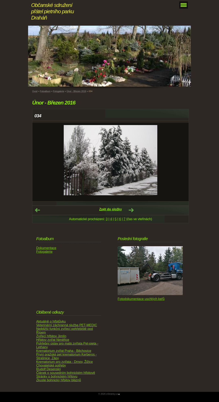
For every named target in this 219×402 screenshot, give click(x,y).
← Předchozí (37, 210)
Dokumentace (46, 248)
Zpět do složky (110, 209)
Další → (131, 210)
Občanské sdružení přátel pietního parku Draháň (52, 11)
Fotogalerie (58, 91)
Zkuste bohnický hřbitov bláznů (58, 380)
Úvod (34, 91)
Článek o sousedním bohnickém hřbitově (65, 373)
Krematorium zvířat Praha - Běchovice (63, 351)
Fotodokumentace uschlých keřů (141, 299)
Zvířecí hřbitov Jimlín (51, 336)
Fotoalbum (45, 91)
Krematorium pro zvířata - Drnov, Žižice (64, 362)
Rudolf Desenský (48, 369)
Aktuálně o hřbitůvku (51, 321)
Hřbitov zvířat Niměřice (52, 340)
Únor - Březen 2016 (76, 91)
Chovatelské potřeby (51, 365)
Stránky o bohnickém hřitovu (56, 376)
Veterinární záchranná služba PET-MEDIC (66, 325)
